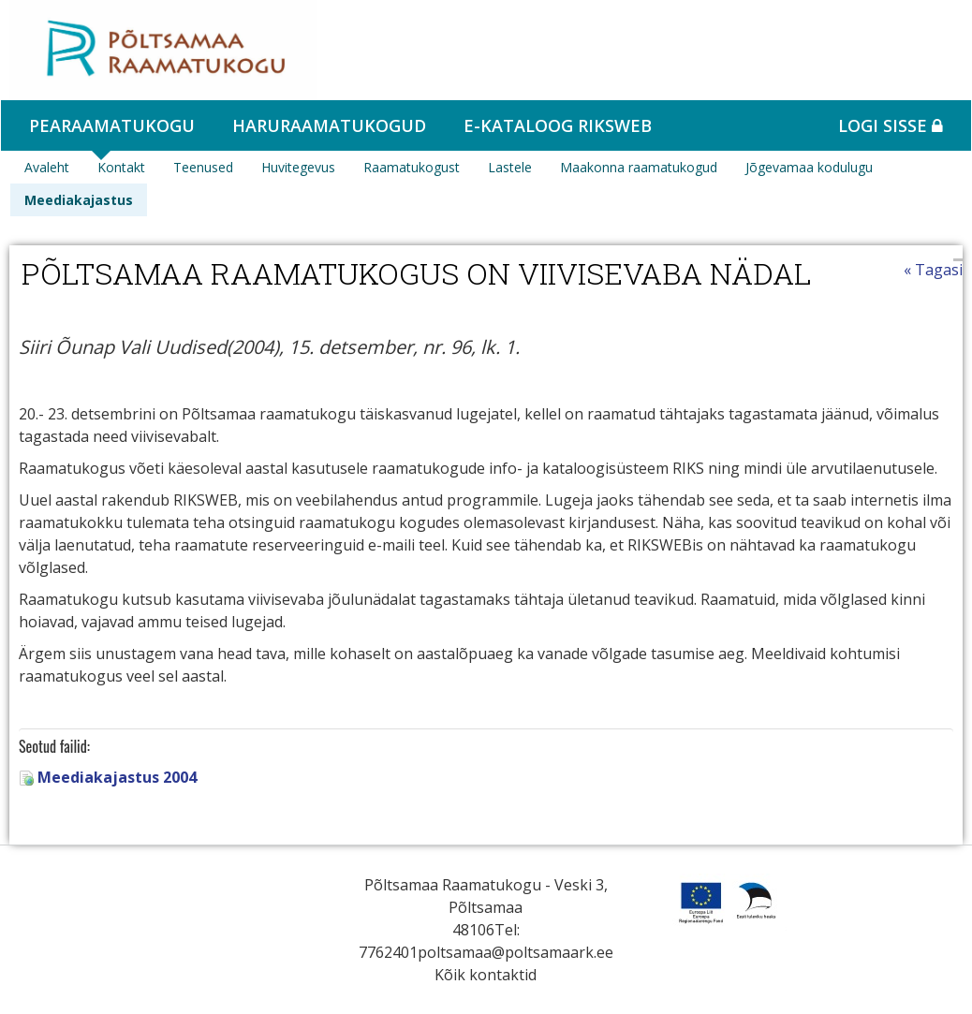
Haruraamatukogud (329, 125)
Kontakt (121, 167)
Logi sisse (890, 125)
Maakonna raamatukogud (638, 167)
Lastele (510, 167)
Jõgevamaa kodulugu (809, 167)
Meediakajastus (78, 200)
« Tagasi (933, 269)
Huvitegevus (298, 167)
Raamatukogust (411, 167)
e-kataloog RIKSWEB (558, 125)
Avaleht (46, 167)
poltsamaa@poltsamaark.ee (515, 952)
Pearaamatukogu (112, 125)
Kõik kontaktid (485, 974)
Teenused (203, 167)
